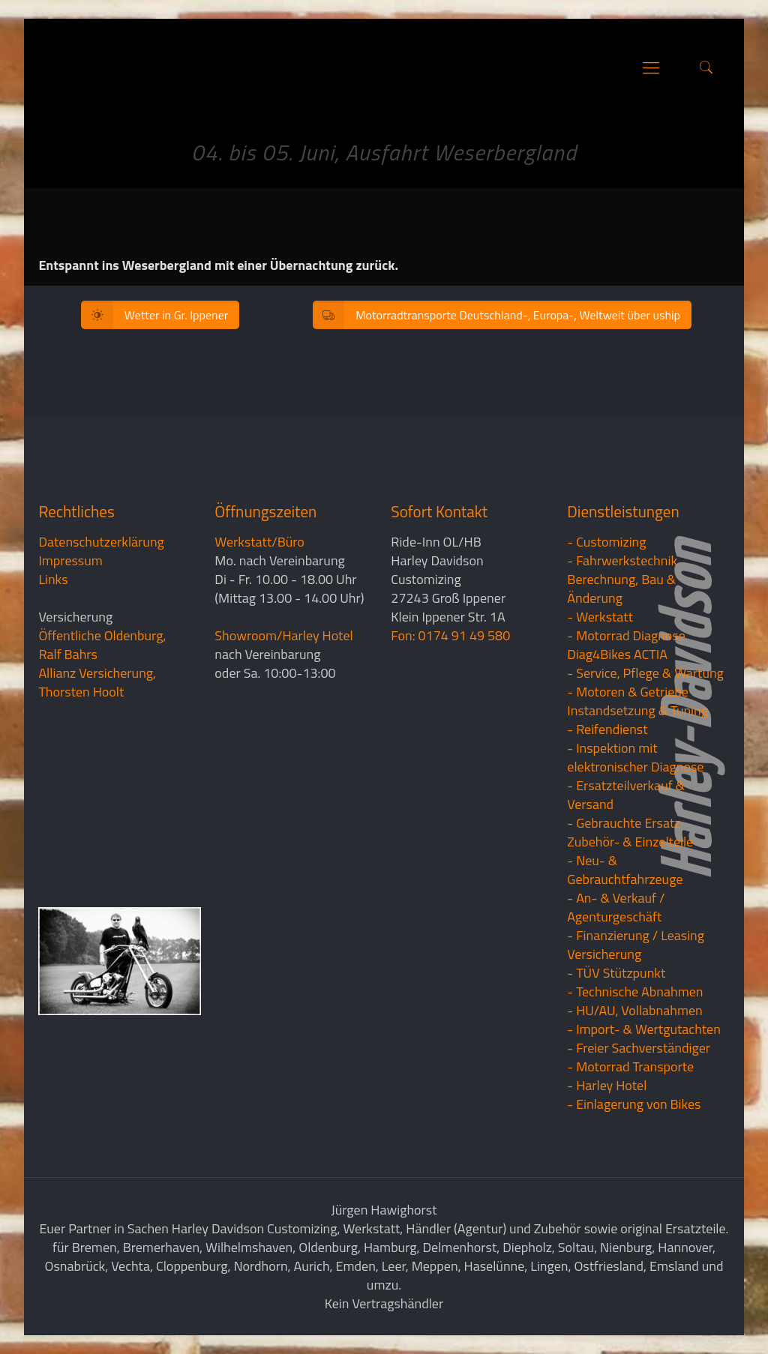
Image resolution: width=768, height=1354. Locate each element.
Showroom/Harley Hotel (283, 635)
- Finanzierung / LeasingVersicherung (635, 944)
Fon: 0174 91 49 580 (450, 635)
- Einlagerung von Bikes (633, 1104)
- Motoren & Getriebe (627, 691)
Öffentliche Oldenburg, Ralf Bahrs (102, 644)
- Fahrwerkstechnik (622, 560)
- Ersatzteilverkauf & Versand (626, 794)
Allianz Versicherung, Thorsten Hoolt (97, 682)
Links (53, 579)
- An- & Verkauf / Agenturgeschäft (615, 907)
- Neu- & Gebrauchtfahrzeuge (624, 869)
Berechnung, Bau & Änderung (621, 588)
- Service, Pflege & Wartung (645, 673)
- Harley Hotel (606, 1085)
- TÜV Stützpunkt (616, 973)
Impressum (70, 560)
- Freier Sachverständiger (638, 1048)
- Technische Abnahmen (635, 991)
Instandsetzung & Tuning (637, 710)
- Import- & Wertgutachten (644, 1029)
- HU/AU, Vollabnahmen (634, 1010)
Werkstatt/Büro (259, 542)
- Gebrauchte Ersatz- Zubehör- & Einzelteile (630, 832)
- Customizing (606, 542)
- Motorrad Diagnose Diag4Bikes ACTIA (626, 644)
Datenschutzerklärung (101, 542)
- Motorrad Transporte (630, 1066)
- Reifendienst (607, 729)
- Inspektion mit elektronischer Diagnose (635, 757)
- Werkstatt (600, 617)
